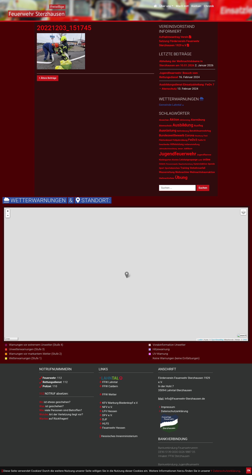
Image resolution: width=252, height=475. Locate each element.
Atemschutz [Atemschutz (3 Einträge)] (165, 125)
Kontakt (196, 6)
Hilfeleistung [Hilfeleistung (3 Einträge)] (177, 144)
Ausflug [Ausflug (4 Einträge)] (198, 125)
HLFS (104, 423)
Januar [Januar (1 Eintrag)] (180, 149)
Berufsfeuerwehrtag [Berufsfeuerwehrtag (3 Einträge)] (200, 130)
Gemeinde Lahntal (171, 104)
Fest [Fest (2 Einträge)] (205, 135)
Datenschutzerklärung (225, 470)
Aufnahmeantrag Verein (175, 36)
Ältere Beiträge (47, 78)
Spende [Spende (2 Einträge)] (211, 164)
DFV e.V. (106, 415)
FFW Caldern (108, 386)
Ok (248, 470)
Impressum (167, 407)
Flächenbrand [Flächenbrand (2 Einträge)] (165, 140)
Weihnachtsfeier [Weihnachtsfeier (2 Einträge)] (166, 178)
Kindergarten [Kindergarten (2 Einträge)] (165, 159)
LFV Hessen (108, 411)
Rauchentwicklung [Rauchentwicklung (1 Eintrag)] (186, 164)
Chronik (209, 6)
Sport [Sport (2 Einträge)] (161, 168)
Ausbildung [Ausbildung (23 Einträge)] (182, 125)
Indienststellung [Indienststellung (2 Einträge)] (192, 144)
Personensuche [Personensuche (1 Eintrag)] (172, 164)
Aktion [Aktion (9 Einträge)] (174, 119)
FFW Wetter (108, 394)
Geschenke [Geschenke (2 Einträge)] (164, 144)
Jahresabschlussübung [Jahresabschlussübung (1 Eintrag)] (168, 149)
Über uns (165, 6)
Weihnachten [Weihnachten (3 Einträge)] (182, 172)
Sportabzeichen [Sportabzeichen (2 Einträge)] (172, 168)
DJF (103, 419)
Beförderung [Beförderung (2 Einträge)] (183, 131)
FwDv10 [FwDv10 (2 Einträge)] (201, 140)
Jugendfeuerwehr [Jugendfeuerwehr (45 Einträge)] (177, 154)
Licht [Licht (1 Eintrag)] (200, 160)
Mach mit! (182, 6)
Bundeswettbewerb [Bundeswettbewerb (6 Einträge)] (171, 135)
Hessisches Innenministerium (118, 436)
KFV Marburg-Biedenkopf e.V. (118, 402)
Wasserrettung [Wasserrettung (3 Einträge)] (167, 172)
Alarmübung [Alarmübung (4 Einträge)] (198, 119)
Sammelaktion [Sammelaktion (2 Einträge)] (200, 164)
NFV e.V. (106, 407)
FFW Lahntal (108, 382)
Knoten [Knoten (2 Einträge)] (175, 159)
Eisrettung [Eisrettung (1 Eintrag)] (199, 136)
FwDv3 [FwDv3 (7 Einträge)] (192, 140)
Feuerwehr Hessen (112, 427)
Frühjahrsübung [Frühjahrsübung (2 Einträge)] (179, 140)
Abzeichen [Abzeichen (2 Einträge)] (164, 120)
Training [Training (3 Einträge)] (184, 167)
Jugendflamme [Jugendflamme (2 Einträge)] (204, 154)
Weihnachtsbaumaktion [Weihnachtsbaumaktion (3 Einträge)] (202, 172)
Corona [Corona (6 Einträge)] (189, 135)
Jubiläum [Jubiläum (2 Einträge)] (188, 148)
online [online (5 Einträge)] (206, 159)
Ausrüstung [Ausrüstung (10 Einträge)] (167, 130)
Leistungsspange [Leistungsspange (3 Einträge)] (188, 159)
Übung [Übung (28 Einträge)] (181, 177)
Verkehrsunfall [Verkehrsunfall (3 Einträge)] (197, 167)
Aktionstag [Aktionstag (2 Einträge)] (185, 120)
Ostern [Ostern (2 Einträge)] (162, 164)
